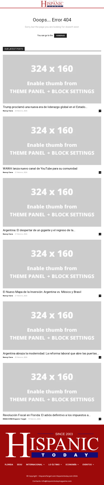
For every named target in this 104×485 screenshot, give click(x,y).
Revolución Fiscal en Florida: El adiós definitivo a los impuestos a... (47, 415)
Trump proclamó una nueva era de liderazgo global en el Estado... (45, 107)
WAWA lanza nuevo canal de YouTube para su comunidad (40, 168)
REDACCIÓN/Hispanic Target (14, 419)
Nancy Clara (8, 111)
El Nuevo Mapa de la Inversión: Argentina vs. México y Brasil (42, 292)
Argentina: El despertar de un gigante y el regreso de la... (39, 230)
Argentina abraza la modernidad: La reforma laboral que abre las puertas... (51, 353)
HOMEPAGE (60, 36)
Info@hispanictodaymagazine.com (57, 481)
